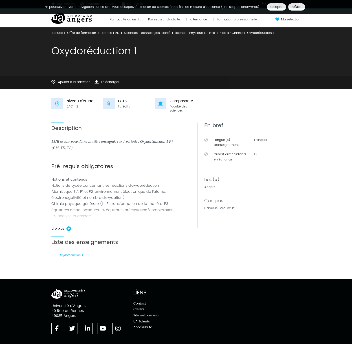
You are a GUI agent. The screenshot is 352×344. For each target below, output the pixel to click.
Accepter (276, 6)
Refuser (297, 6)
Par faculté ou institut (126, 19)
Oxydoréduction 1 (71, 255)
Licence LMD (110, 33)
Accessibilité (142, 327)
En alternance (196, 19)
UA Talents (141, 321)
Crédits (138, 309)
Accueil (57, 33)
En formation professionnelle (235, 19)
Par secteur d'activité (164, 19)
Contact (139, 303)
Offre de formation (81, 33)
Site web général (146, 315)
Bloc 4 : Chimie (231, 33)
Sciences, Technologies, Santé (147, 33)
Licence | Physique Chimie (195, 33)
